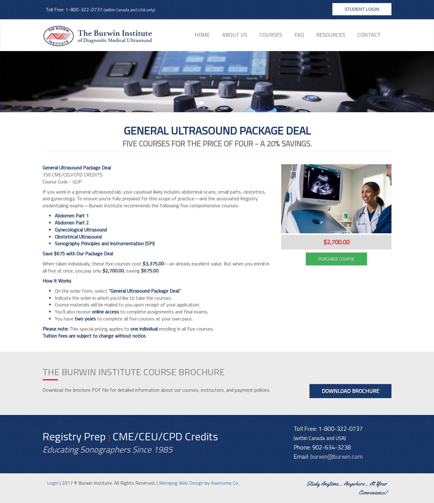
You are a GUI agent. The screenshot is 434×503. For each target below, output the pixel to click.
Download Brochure (350, 391)
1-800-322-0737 (83, 9)
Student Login (362, 9)
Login (52, 482)
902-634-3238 (331, 447)
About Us (234, 35)
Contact (369, 35)
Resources (330, 35)
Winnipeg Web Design (181, 482)
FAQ (299, 35)
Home (202, 35)
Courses (271, 35)
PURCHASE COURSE (336, 259)
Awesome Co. (225, 482)
